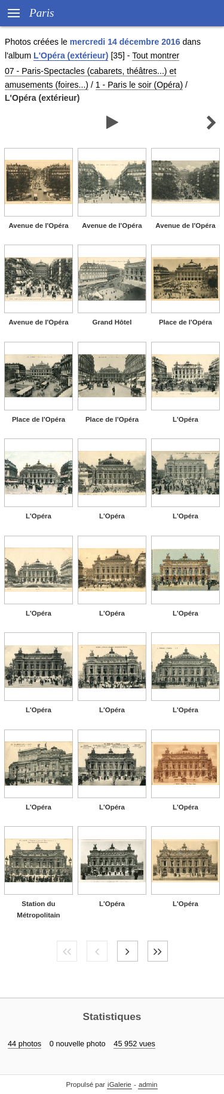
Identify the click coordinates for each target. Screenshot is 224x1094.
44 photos (24, 1043)
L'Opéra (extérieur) (70, 55)
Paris (41, 13)
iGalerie (119, 1084)
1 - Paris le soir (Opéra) (139, 84)
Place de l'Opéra (185, 322)
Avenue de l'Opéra (38, 225)
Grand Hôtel (112, 322)
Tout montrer (155, 55)
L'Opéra (185, 419)
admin (148, 1084)
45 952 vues (134, 1043)
